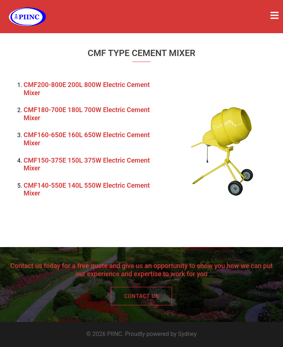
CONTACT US (141, 296)
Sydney (187, 333)
